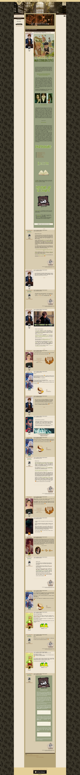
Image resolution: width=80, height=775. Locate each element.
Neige (47, 390)
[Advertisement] (61, 32)
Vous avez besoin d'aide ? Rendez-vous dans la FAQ (40, 769)
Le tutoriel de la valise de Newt (41, 152)
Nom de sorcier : (19, 19)
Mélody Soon (29, 416)
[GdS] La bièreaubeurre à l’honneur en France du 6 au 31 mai (19, 16)
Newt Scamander (29, 32)
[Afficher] (52, 222)
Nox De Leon (29, 537)
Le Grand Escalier (27, 26)
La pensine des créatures (40, 156)
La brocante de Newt (39, 154)
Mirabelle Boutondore (29, 612)
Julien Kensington (29, 517)
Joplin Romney (42, 360)
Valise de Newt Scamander (35, 26)
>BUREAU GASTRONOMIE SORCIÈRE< (44, 433)
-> (32, 754)
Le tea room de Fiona (39, 358)
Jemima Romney (40, 362)
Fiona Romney (29, 350)
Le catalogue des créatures (40, 157)
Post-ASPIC (39, 361)
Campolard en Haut (39, 359)
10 (31, 754)
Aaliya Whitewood (29, 230)
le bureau (53, 306)
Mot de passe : (19, 21)
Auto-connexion (19, 23)
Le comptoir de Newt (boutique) (41, 153)
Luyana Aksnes (29, 371)
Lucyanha (45, 628)
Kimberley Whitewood (29, 239)
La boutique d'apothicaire (37, 360)
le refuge (50, 565)
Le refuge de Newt (39, 155)
